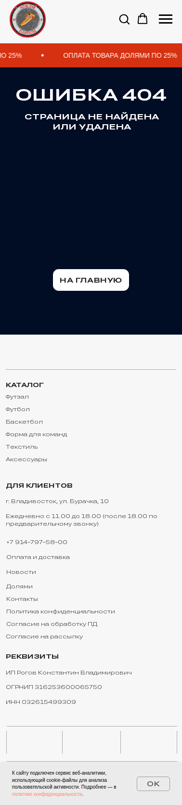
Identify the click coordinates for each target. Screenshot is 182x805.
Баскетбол (24, 421)
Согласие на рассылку (44, 636)
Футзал (17, 396)
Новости (21, 572)
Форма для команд (36, 434)
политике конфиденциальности (47, 794)
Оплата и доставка (38, 557)
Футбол (18, 409)
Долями (19, 586)
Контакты (22, 599)
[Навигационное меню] (165, 19)
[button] (124, 19)
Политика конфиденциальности (60, 611)
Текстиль (22, 446)
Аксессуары (26, 459)
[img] (34, 742)
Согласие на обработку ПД (51, 624)
